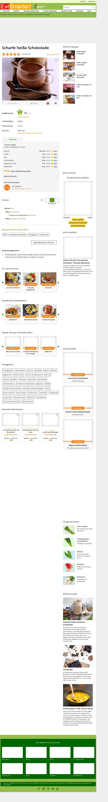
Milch (12, 208)
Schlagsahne (14, 212)
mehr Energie (21, 393)
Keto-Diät (48, 288)
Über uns (6, 783)
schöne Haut (32, 393)
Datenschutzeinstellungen (57, 783)
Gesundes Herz (27, 402)
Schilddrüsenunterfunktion (12, 388)
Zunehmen (43, 393)
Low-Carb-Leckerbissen (78, 378)
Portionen (52, 203)
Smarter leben (66, 11)
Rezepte (16, 11)
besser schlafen (8, 393)
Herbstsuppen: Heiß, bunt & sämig (78, 708)
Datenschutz (44, 783)
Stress (47, 388)
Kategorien (7, 785)
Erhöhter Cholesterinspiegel (33, 388)
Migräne (39, 384)
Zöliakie (47, 384)
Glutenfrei (30, 397)
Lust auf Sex (7, 397)
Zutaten (5, 200)
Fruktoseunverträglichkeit (25, 384)
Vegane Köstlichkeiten (78, 445)
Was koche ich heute (13, 351)
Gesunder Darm (19, 397)
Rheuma (22, 379)
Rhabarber (80, 564)
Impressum (35, 783)
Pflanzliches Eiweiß (30, 320)
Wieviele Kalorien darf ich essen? (30, 133)
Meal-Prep (48, 351)
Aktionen (79, 11)
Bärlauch (80, 552)
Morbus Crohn (18, 375)
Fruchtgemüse (8, 370)
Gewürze (53, 370)
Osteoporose (41, 397)
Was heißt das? (23, 117)
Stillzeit (5, 379)
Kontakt (25, 783)
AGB (30, 783)
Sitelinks (18, 783)
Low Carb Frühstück (13, 288)
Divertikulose (42, 379)
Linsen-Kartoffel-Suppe (50, 432)
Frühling (6, 11)
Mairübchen (81, 577)
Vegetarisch (7, 375)
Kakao (46, 370)
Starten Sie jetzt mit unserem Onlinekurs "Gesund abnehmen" (78, 250)
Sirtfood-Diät (53, 393)
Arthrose (48, 375)
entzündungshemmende (11, 402)
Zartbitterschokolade (18, 219)
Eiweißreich (13, 320)
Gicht (28, 375)
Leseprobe (66, 217)
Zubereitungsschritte (10, 250)
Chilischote (32, 215)
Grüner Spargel (82, 526)
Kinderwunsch (37, 375)
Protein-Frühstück (48, 320)
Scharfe (29, 370)
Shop (89, 11)
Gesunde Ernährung (31, 11)
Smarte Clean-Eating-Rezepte (78, 412)
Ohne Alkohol (19, 370)
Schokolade (68, 669)
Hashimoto (31, 379)
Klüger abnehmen (50, 11)
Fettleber (14, 379)
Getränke (38, 370)
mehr (55, 151)
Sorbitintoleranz (8, 384)
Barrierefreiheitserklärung (74, 783)
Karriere (12, 783)
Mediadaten (87, 783)
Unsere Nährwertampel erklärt (20, 171)
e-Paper (90, 217)
